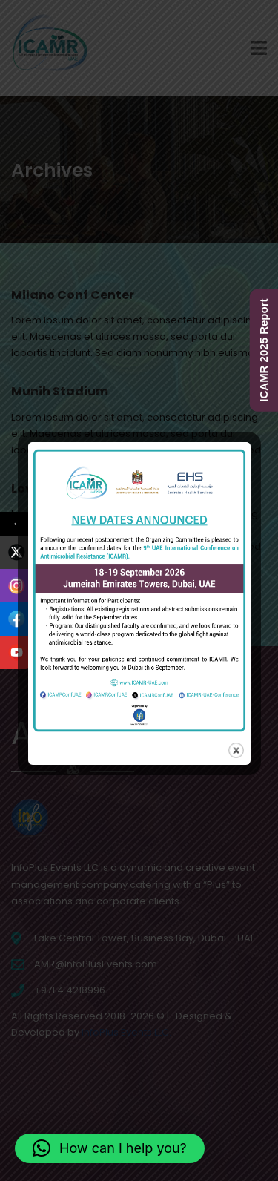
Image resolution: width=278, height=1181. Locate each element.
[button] (110, 1148)
